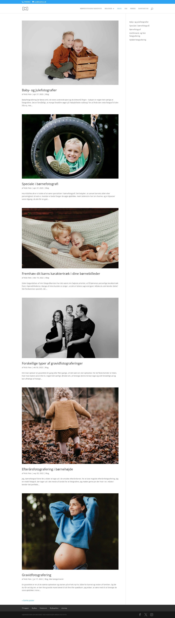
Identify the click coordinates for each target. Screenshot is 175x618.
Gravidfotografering (36, 575)
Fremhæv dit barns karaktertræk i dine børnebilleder (61, 273)
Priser (132, 9)
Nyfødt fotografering (137, 40)
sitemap (64, 608)
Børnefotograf (135, 29)
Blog (119, 9)
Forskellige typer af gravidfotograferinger (52, 363)
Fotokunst (43, 608)
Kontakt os (143, 9)
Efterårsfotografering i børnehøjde (47, 469)
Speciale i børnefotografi (40, 184)
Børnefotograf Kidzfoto (91, 9)
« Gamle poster (28, 600)
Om (126, 9)
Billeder (108, 9)
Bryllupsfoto (54, 608)
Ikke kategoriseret (56, 579)
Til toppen (25, 608)
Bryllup (34, 608)
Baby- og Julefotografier (39, 90)
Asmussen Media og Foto (56, 615)
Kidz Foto (27, 94)
